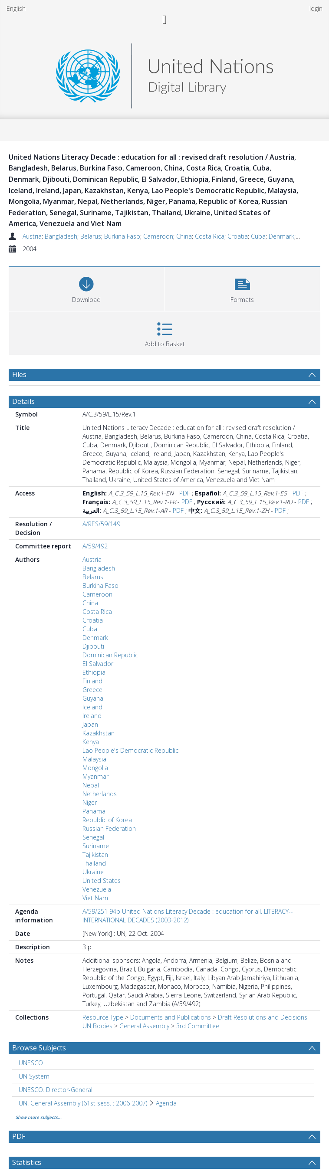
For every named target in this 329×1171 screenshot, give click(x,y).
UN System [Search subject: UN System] (34, 1076)
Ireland (92, 716)
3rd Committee (197, 1026)
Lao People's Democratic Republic (130, 750)
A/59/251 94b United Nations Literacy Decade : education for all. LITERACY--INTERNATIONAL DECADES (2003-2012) (187, 915)
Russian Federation (109, 828)
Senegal (93, 837)
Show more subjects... (39, 1117)
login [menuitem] (315, 8)
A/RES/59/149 (101, 524)
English (16, 8)
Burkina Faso (122, 236)
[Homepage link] (164, 73)
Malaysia (94, 759)
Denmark (281, 236)
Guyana (92, 698)
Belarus (90, 236)
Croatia (237, 236)
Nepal (90, 785)
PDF (184, 493)
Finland (92, 681)
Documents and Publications (170, 1017)
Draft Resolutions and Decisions (262, 1017)
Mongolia (95, 768)
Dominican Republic (110, 655)
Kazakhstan (98, 733)
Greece (92, 690)
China (184, 236)
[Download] (86, 287)
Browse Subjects (39, 1048)
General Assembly (144, 1026)
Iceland (92, 707)
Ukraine (93, 872)
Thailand (94, 863)
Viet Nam (95, 898)
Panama (93, 811)
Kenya (90, 742)
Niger (89, 802)
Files (19, 374)
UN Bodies (97, 1026)
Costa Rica (209, 236)
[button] (242, 287)
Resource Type (102, 1017)
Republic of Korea (107, 820)
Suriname (95, 846)
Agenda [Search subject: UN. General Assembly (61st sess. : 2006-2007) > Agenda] (166, 1103)
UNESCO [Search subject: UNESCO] (31, 1063)
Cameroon (158, 236)
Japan (90, 724)
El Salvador (97, 663)
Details (23, 401)
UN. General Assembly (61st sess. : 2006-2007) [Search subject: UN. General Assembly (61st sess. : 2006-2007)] (83, 1103)
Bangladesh (61, 236)
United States (101, 880)
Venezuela (96, 889)
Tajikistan (95, 854)
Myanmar (95, 776)
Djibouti (93, 646)
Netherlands (99, 794)
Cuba (258, 236)
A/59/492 (95, 546)
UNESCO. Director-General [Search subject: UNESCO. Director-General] (55, 1090)
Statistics (26, 1162)
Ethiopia (93, 672)
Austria (32, 236)
